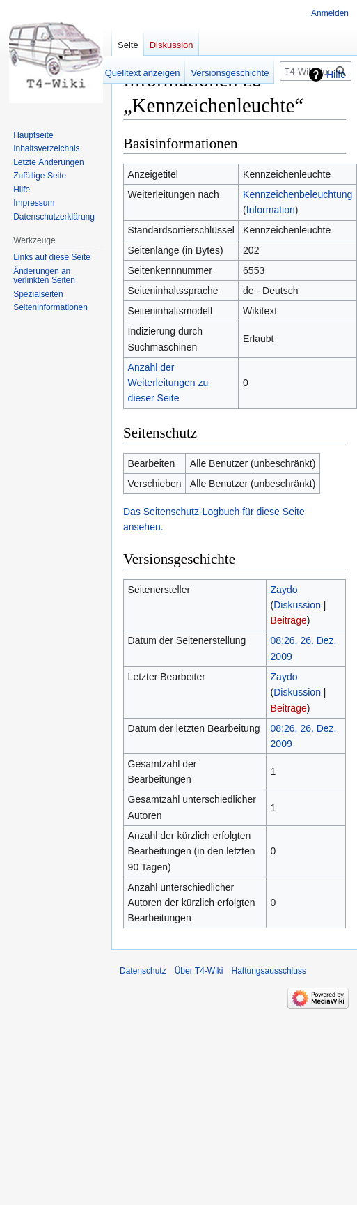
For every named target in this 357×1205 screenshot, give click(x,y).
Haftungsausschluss (269, 971)
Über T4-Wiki (199, 971)
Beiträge (289, 620)
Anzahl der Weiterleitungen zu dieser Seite (168, 383)
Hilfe (336, 74)
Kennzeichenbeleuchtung (297, 194)
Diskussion (297, 605)
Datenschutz (143, 971)
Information (270, 209)
